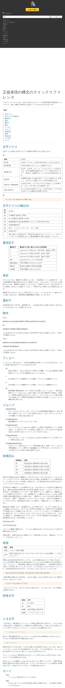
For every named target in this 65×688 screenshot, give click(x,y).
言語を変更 (7, 13)
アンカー (5, 32)
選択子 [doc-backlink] (7, 300)
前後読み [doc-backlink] (8, 456)
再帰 (4, 37)
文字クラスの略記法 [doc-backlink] (16, 205)
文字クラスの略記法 (9, 22)
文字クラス (6, 20)
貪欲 (4, 26)
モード (5, 43)
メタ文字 (5, 41)
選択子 (5, 28)
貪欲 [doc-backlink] (6, 275)
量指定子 (5, 24)
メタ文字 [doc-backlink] (8, 618)
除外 (4, 30)
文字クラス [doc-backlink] (10, 146)
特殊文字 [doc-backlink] (8, 595)
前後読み (5, 35)
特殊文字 (5, 39)
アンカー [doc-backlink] (9, 358)
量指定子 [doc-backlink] (8, 242)
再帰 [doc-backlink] (6, 543)
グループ (5, 33)
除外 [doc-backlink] (6, 313)
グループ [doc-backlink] (9, 405)
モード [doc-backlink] (7, 671)
